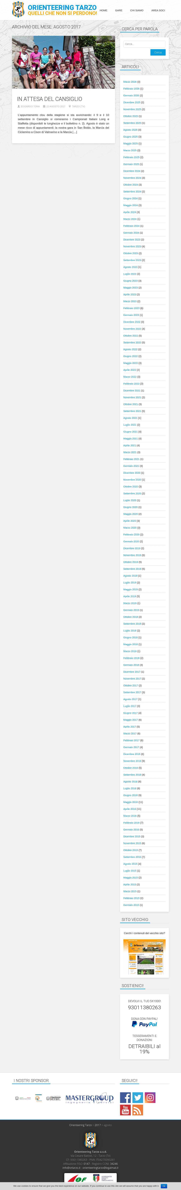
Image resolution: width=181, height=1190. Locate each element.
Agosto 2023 (130, 267)
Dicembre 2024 (131, 170)
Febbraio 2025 (131, 157)
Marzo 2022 (130, 376)
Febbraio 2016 (131, 822)
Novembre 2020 (132, 479)
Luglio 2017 (129, 706)
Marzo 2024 (130, 219)
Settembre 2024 (132, 191)
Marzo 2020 (130, 527)
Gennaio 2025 (131, 164)
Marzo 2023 (130, 301)
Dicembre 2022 (131, 321)
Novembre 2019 (132, 555)
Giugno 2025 (130, 136)
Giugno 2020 (130, 507)
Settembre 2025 (132, 122)
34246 (114, 1164)
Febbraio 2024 (131, 225)
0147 (87, 1164)
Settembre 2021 (132, 411)
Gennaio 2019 (131, 610)
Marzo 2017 (130, 733)
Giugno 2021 (130, 431)
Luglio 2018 (129, 630)
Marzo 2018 (130, 651)
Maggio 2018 (130, 644)
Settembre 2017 (132, 692)
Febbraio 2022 (131, 383)
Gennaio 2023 (131, 315)
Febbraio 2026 (131, 88)
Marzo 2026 (130, 81)
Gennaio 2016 (131, 829)
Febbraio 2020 (131, 534)
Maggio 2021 (130, 438)
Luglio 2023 (129, 273)
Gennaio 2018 (131, 664)
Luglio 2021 (129, 424)
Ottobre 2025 (130, 116)
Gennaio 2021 (131, 465)
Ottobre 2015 (130, 850)
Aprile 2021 (129, 445)
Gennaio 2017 (131, 747)
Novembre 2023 (132, 246)
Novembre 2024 (132, 177)
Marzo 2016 (130, 815)
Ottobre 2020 (130, 486)
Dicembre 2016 (131, 754)
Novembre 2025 (132, 109)
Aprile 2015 (129, 884)
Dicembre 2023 (131, 239)
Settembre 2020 (132, 493)
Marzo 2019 (130, 603)
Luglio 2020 (129, 500)
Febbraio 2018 (131, 658)
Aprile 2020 (129, 520)
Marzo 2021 (130, 452)
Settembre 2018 (132, 623)
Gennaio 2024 (131, 232)
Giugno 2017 (130, 712)
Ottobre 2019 (130, 562)
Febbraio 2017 (131, 740)
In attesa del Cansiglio (49, 99)
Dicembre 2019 (131, 548)
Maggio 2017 (130, 719)
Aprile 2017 (129, 726)
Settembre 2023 (132, 260)
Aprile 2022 (129, 369)
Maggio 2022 (130, 363)
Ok (164, 1186)
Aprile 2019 (129, 596)
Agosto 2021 (130, 417)
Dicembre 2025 (131, 102)
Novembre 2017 (132, 678)
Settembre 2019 (132, 568)
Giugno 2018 (130, 637)
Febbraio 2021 (131, 459)
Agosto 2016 (130, 781)
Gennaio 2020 (131, 541)
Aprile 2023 (129, 294)
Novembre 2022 (132, 328)
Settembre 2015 (132, 857)
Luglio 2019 (129, 582)
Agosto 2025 (130, 129)
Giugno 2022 (130, 356)
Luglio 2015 (129, 870)
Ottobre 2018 (130, 616)
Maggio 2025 (130, 143)
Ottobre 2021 (130, 404)
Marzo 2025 (130, 150)
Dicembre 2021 (131, 390)
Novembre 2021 (132, 397)
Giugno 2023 (130, 280)
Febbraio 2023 (131, 308)
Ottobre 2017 (130, 685)
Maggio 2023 (130, 287)
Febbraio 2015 (131, 898)
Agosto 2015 (130, 863)
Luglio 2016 (129, 788)
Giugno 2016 (130, 795)
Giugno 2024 (130, 198)
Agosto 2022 (130, 349)
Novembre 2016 (132, 760)
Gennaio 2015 (131, 905)
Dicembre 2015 (131, 836)
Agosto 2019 (130, 575)
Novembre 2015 (132, 843)
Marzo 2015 (130, 891)
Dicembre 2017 (131, 671)
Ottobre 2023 (130, 253)
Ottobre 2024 (130, 184)
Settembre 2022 (132, 342)
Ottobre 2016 (130, 767)
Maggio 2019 (130, 589)
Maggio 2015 (130, 877)
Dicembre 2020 (131, 472)
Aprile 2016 (129, 809)
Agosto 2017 (130, 699)
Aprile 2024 (129, 212)
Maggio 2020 (130, 514)
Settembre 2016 (132, 774)
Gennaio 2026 (131, 95)
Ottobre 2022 (130, 335)
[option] (38, 1098)
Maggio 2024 (130, 205)
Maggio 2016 (130, 802)
